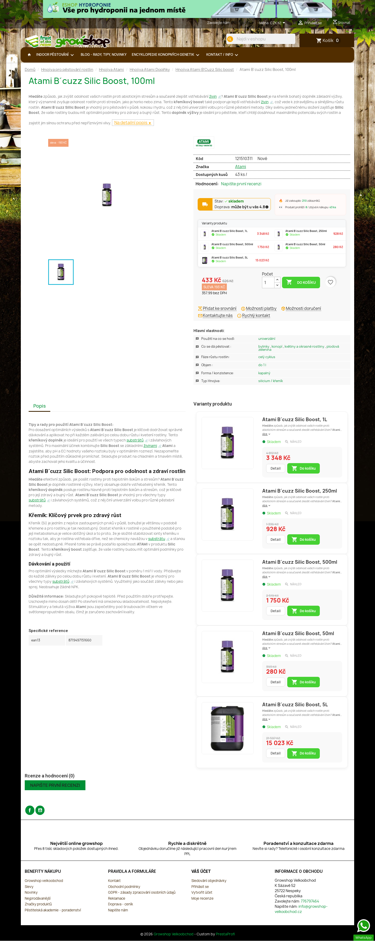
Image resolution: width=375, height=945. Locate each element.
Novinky (31, 896)
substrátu (156, 543)
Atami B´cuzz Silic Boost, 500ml (299, 566)
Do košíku (301, 286)
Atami (240, 171)
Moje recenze (202, 902)
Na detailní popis (131, 127)
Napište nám (118, 914)
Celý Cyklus (266, 361)
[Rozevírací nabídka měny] (278, 23)
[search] (226, 39)
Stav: (229, 205)
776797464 (240, 22)
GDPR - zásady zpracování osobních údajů (142, 896)
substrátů (135, 444)
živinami (150, 449)
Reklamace (116, 902)
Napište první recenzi (241, 188)
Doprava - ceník (120, 908)
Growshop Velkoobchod (174, 938)
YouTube (40, 814)
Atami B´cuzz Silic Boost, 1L (294, 423)
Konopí (277, 350)
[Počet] (268, 286)
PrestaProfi (225, 938)
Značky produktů (38, 908)
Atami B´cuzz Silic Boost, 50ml (298, 637)
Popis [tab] (39, 410)
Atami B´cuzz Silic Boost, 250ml (299, 495)
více (266, 438)
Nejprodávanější (38, 902)
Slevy (29, 890)
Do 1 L (262, 369)
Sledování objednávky (208, 884)
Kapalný (264, 377)
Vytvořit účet (201, 896)
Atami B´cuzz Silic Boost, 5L (295, 708)
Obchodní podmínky (124, 890)
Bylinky (264, 350)
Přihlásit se (200, 890)
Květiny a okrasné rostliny (305, 350)
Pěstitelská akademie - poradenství (53, 914)
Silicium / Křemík (270, 385)
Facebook (29, 814)
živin (213, 100)
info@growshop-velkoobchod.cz (301, 913)
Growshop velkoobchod (44, 884)
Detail (276, 472)
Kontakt (114, 884)
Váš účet (201, 875)
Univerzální (266, 343)
